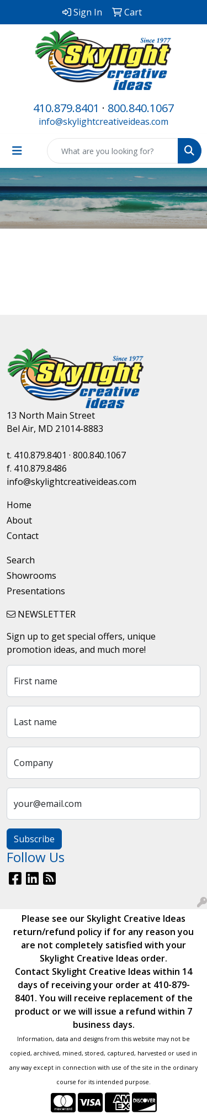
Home (19, 505)
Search (21, 560)
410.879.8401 (66, 108)
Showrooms (31, 575)
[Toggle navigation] (17, 151)
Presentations (36, 591)
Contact (23, 536)
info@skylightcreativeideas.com (103, 121)
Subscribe (34, 839)
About (19, 520)
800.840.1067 (141, 108)
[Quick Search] (112, 150)
